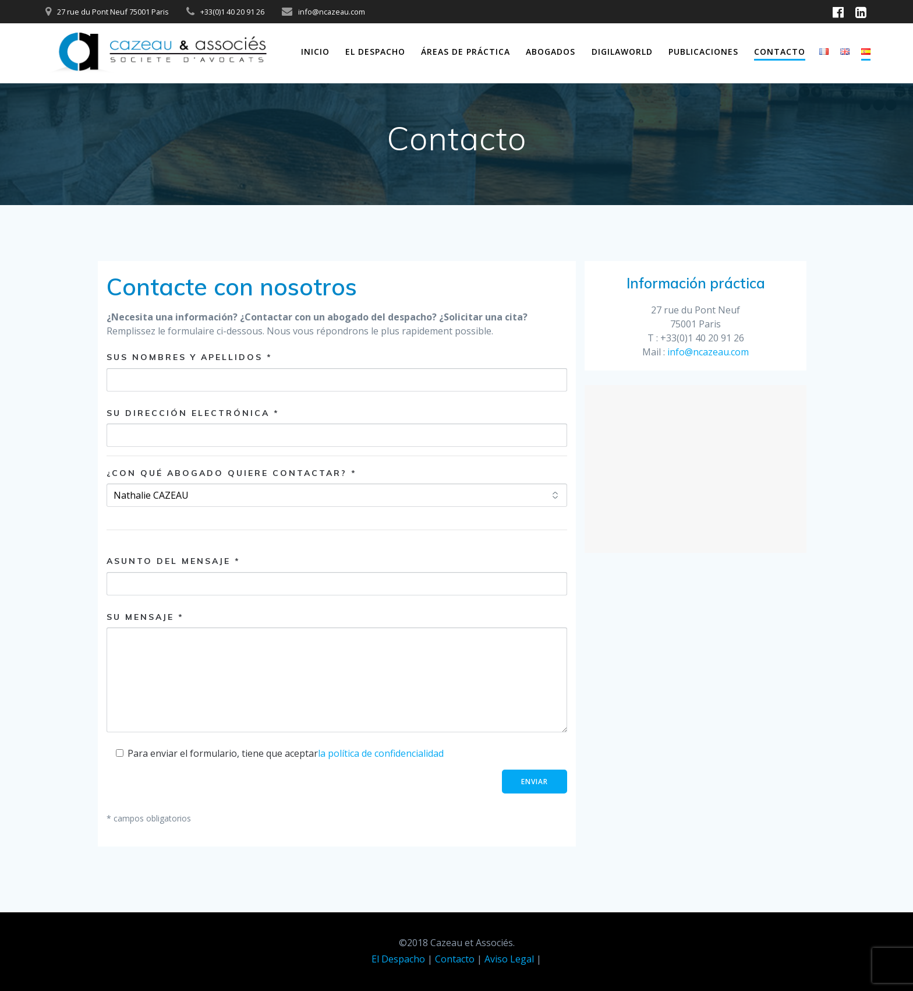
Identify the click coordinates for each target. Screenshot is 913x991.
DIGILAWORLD (622, 51)
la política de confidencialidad (381, 753)
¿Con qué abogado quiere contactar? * (232, 473)
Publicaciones (703, 51)
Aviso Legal (509, 959)
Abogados (550, 51)
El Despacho (375, 51)
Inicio (315, 51)
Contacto (779, 51)
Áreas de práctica (465, 51)
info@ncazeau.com (708, 351)
